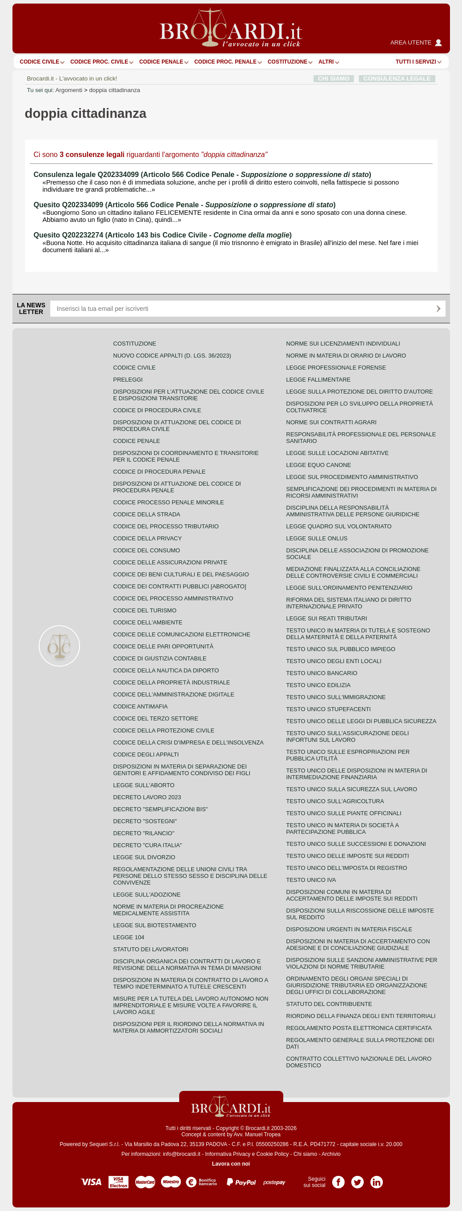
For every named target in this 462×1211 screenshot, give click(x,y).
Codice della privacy (147, 538)
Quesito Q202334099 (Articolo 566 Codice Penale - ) (185, 205)
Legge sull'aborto (144, 785)
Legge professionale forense (336, 367)
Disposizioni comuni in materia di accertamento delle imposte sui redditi (352, 895)
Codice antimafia (140, 706)
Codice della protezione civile (164, 730)
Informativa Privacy (227, 1154)
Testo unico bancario (322, 673)
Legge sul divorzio (144, 857)
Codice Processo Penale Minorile (168, 502)
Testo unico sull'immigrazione (336, 697)
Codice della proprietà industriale (171, 682)
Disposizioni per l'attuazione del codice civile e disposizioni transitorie (189, 395)
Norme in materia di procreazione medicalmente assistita (168, 910)
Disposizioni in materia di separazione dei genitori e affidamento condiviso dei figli (182, 769)
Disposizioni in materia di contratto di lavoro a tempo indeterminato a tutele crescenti (190, 983)
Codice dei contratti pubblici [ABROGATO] (179, 586)
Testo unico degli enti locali (334, 661)
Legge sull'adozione (147, 894)
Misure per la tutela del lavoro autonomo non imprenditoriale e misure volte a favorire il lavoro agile (191, 1005)
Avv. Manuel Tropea (257, 1134)
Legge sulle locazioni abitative (337, 453)
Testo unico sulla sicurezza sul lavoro (352, 789)
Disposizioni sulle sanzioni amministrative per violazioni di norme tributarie (362, 963)
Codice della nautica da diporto (166, 670)
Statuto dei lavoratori (151, 949)
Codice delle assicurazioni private (170, 562)
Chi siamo (305, 1154)
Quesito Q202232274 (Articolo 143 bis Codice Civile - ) (163, 235)
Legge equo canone (318, 465)
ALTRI (325, 62)
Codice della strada (147, 514)
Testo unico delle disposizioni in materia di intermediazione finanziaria (356, 774)
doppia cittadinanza (114, 90)
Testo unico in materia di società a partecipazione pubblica (342, 828)
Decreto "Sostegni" (145, 821)
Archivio (331, 1154)
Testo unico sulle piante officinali (344, 813)
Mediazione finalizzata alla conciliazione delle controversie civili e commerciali (353, 572)
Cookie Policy (273, 1154)
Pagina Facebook (338, 1179)
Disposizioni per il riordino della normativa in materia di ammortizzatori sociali (188, 1027)
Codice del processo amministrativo (173, 598)
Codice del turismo (145, 610)
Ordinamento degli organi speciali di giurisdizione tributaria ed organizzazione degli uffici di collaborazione (356, 985)
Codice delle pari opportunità (163, 646)
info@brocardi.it (181, 1154)
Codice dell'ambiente (148, 622)
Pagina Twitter (357, 1179)
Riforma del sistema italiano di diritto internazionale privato (348, 603)
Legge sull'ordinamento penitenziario (349, 587)
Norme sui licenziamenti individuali (343, 343)
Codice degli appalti (146, 754)
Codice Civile (40, 62)
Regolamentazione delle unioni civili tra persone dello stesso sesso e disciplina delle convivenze (190, 876)
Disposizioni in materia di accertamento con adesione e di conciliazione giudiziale (358, 944)
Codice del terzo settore (155, 718)
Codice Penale (161, 62)
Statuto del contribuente (329, 1004)
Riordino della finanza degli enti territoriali (361, 1016)
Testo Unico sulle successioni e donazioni (356, 844)
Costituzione (287, 62)
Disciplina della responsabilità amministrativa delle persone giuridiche (353, 511)
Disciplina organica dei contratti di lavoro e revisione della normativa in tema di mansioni (187, 964)
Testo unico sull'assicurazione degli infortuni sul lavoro (347, 736)
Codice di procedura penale (159, 471)
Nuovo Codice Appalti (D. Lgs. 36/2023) (172, 355)
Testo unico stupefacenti (328, 709)
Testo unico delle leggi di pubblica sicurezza (361, 721)
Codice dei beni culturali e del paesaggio (181, 574)
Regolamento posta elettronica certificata (359, 1028)
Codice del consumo (146, 550)
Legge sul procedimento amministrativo (352, 477)
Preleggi (128, 379)
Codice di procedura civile (157, 410)
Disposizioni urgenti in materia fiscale (349, 929)
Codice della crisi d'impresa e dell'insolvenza (188, 742)
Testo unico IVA (311, 880)
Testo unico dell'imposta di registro (346, 868)
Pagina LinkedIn (376, 1179)
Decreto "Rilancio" (144, 833)
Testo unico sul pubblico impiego (341, 649)
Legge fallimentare (318, 379)
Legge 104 (129, 937)
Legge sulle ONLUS (317, 538)
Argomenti (68, 90)
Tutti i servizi (416, 62)
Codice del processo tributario (166, 526)
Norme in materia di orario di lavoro (346, 355)
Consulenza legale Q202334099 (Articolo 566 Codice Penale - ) (202, 174)
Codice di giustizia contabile (160, 658)
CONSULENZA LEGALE (396, 78)
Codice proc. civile (99, 62)
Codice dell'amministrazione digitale (173, 694)
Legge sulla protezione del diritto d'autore (359, 391)
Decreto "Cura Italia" (147, 845)
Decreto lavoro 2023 (147, 797)
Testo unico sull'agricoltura (335, 801)
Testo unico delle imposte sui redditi (347, 856)
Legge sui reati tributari (326, 618)
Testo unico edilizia (318, 685)
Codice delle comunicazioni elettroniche (181, 634)
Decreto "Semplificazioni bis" (160, 809)
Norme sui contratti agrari (331, 422)
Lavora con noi (231, 1164)
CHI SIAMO (334, 78)
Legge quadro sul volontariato (339, 526)
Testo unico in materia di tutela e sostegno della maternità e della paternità (358, 633)
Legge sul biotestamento (155, 925)
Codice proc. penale (225, 62)
